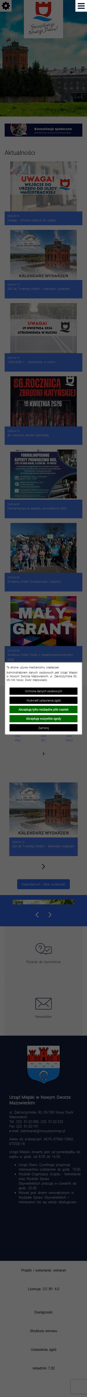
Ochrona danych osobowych (43, 691)
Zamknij (43, 728)
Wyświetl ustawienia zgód (43, 700)
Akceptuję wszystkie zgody (43, 718)
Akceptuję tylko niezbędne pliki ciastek (43, 709)
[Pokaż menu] (81, 6)
